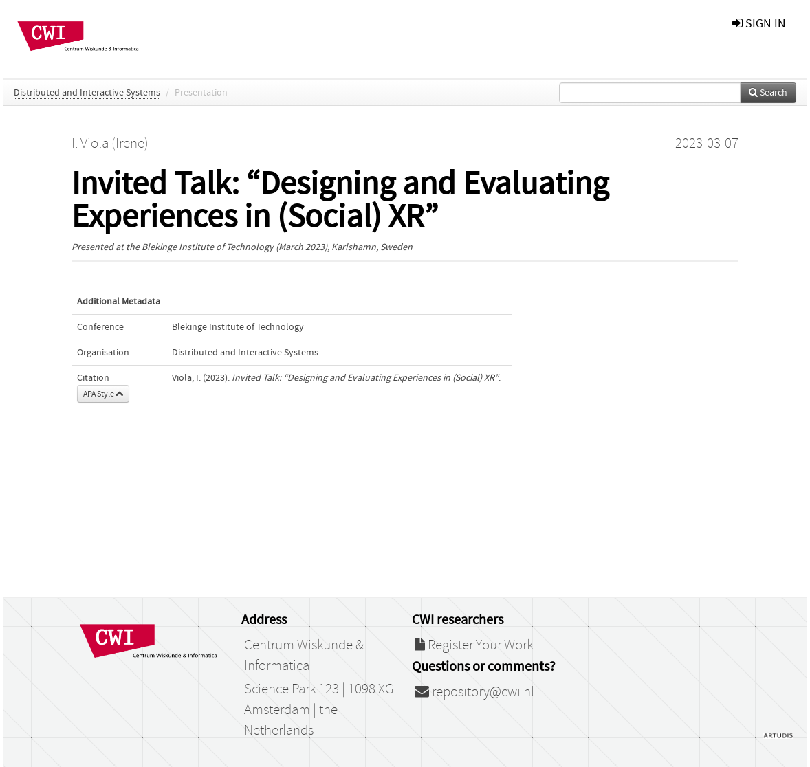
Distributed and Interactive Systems (87, 92)
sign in (759, 23)
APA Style (103, 394)
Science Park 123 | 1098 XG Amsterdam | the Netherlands (318, 710)
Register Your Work (474, 645)
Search (768, 92)
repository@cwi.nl (474, 692)
